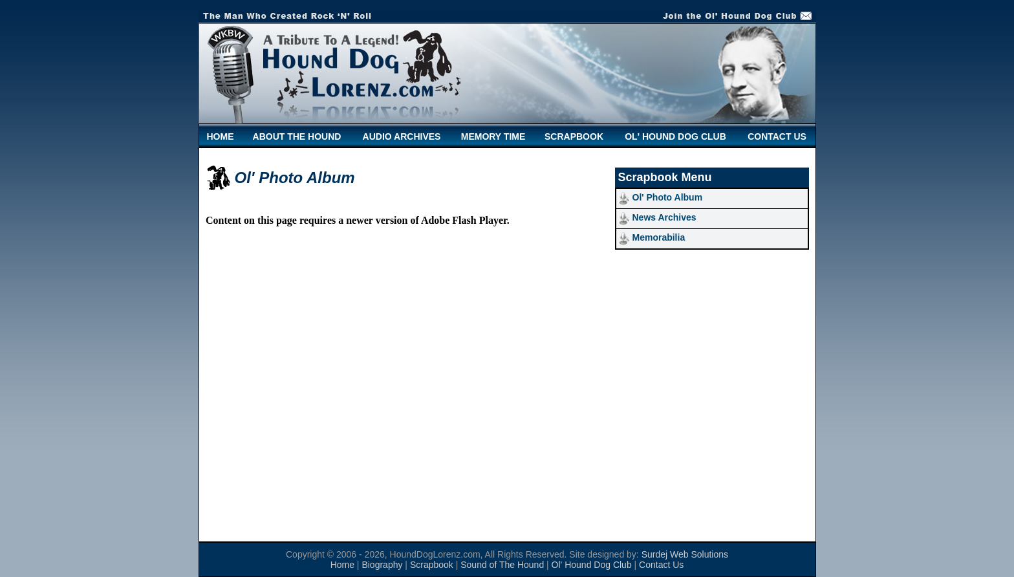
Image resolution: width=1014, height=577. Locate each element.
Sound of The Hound (502, 565)
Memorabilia (658, 237)
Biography (381, 565)
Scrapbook (431, 565)
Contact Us (661, 565)
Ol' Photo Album (667, 197)
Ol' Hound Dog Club (592, 565)
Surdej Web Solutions (685, 554)
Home (342, 565)
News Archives (664, 217)
